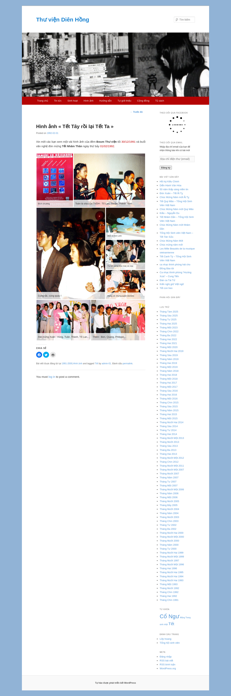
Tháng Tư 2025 (168, 319)
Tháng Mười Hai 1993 (171, 580)
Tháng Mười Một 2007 (172, 469)
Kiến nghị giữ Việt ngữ (172, 284)
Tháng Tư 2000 (168, 548)
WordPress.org (168, 668)
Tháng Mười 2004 (169, 509)
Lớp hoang (165, 638)
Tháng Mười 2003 (169, 517)
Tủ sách (159, 100)
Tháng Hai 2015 (168, 414)
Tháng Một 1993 (168, 584)
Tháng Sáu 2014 (169, 426)
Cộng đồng (143, 100)
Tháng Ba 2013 (168, 450)
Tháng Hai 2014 (168, 434)
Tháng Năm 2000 (169, 544)
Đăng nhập (165, 656)
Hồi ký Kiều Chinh (169, 181)
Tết (96, 363)
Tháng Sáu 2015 (169, 406)
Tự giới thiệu (124, 100)
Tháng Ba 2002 (168, 529)
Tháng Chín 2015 (169, 402)
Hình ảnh (89, 100)
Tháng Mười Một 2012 (172, 457)
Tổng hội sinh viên (170, 642)
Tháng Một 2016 (168, 398)
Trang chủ (42, 100)
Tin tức (58, 100)
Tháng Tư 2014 (168, 430)
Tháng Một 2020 (168, 347)
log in (51, 376)
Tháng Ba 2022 (168, 335)
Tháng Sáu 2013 (169, 445)
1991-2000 (67, 363)
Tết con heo (166, 288)
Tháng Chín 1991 (169, 600)
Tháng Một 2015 (168, 418)
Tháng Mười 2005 (169, 501)
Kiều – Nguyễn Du (169, 213)
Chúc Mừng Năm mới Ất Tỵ (174, 197)
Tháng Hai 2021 (168, 343)
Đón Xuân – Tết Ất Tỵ (171, 193)
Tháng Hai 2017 (168, 382)
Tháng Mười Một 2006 (172, 489)
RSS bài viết (166, 660)
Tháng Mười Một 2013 (172, 438)
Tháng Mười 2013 (169, 442)
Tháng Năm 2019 (169, 359)
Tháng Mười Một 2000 (172, 536)
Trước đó (136, 112)
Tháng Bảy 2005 (168, 505)
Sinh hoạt (72, 100)
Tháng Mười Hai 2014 (171, 422)
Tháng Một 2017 (168, 386)
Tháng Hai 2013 (168, 454)
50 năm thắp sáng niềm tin (174, 189)
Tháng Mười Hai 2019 (171, 351)
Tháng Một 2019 (168, 367)
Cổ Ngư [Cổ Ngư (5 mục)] (169, 616)
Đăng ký (165, 167)
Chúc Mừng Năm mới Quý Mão (177, 209)
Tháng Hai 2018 (168, 374)
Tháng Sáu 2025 (169, 315)
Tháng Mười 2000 (169, 540)
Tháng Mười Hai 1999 (171, 552)
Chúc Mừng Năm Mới (171, 240)
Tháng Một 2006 (168, 497)
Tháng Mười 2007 (169, 473)
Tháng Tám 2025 (169, 311)
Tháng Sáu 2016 (169, 390)
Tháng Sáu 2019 (169, 355)
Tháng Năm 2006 (169, 493)
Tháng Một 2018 (168, 378)
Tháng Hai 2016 (168, 394)
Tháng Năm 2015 (169, 410)
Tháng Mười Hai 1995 (171, 572)
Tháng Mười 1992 (169, 588)
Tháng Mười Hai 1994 (171, 576)
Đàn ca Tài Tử (167, 280)
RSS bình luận (167, 664)
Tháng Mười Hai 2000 (171, 532)
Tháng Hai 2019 (168, 363)
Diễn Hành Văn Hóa (170, 185)
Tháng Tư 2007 (168, 481)
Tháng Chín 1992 (169, 592)
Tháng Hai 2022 (168, 339)
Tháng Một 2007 (168, 485)
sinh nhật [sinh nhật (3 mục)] (164, 624)
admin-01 (106, 363)
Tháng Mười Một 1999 (172, 556)
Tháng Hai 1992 (168, 596)
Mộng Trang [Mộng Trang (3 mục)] (185, 617)
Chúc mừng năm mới (171, 244)
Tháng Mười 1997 (169, 560)
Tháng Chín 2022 (169, 331)
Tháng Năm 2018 (169, 371)
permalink (128, 363)
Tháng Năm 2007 (169, 477)
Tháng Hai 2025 (168, 323)
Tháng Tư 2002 (168, 525)
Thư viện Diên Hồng (62, 19)
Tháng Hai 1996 (168, 568)
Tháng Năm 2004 (169, 513)
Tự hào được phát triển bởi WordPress (115, 683)
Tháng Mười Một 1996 (172, 564)
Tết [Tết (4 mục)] (171, 624)
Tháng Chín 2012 (169, 461)
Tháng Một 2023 (168, 327)
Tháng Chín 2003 (169, 521)
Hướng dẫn (105, 100)
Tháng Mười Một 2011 (172, 465)
